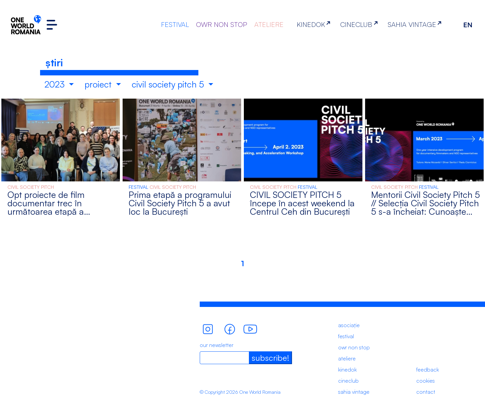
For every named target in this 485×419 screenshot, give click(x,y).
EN (468, 25)
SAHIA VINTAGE (416, 24)
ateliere (347, 358)
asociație (349, 325)
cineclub (348, 380)
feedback (427, 369)
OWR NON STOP (221, 24)
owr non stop (354, 347)
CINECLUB (360, 24)
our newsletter (216, 345)
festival (346, 336)
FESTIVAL (175, 24)
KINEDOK (315, 24)
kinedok (347, 369)
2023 (55, 84)
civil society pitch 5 (169, 84)
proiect (99, 84)
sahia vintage (353, 391)
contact (425, 391)
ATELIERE (269, 24)
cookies (425, 380)
